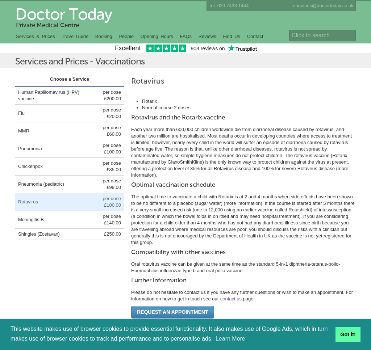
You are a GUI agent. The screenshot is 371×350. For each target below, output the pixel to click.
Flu (21, 113)
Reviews (207, 36)
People (126, 36)
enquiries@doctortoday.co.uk (323, 5)
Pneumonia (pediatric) (41, 184)
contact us (231, 298)
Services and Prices (51, 62)
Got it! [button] (347, 334)
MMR (23, 131)
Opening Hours (157, 36)
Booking (103, 36)
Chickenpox (30, 166)
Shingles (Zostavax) (39, 234)
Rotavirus (28, 201)
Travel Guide (75, 36)
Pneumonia (30, 148)
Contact (255, 36)
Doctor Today (63, 15)
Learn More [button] (230, 339)
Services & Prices (35, 36)
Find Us (231, 36)
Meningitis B (31, 219)
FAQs (186, 36)
